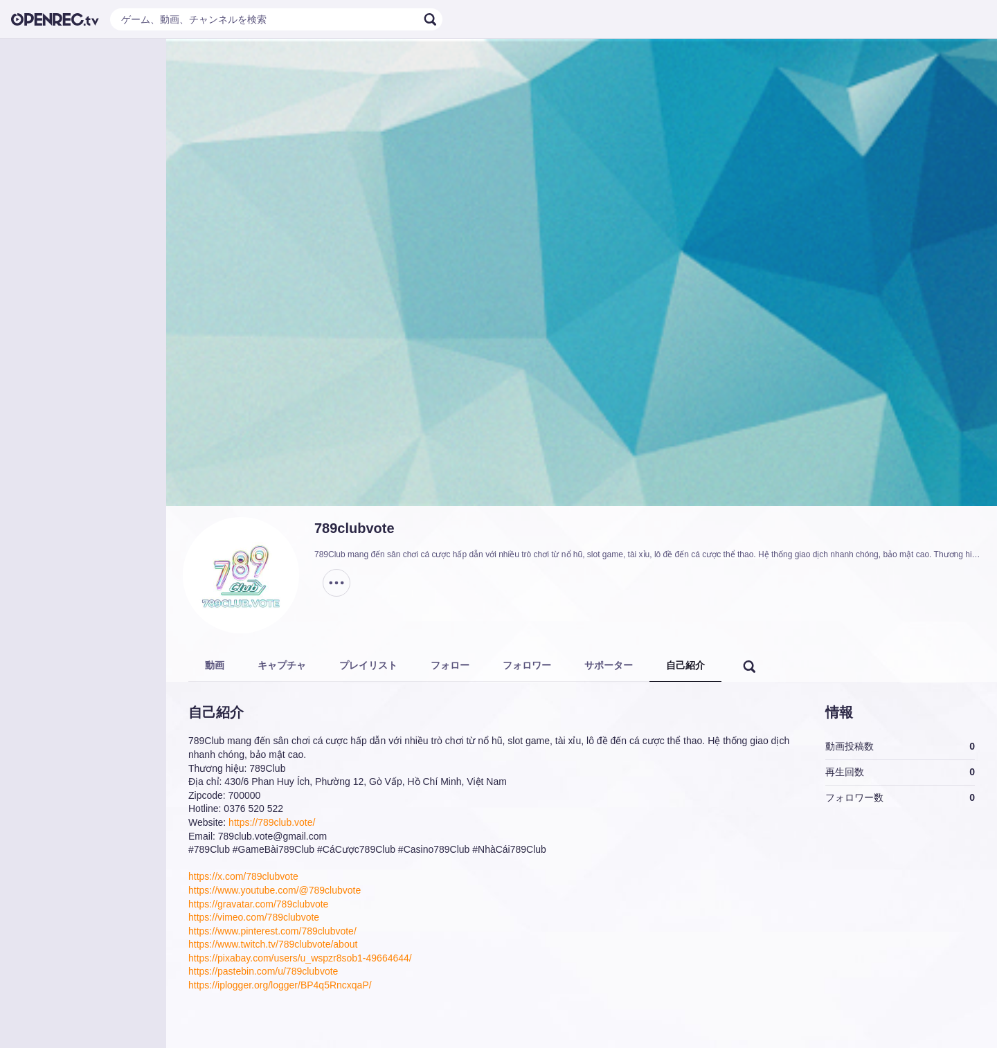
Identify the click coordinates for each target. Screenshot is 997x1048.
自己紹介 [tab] (685, 665)
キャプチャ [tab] (282, 665)
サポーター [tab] (608, 665)
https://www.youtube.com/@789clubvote (274, 890)
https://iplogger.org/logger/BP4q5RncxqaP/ (280, 985)
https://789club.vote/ (271, 822)
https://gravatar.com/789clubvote (258, 904)
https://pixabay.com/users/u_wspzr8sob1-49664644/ (300, 958)
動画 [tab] (214, 665)
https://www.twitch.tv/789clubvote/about (272, 944)
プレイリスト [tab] (368, 665)
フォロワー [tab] (527, 665)
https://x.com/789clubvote (243, 876)
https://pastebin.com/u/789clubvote (263, 971)
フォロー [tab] (450, 665)
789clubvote (354, 528)
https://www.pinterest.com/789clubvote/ (272, 931)
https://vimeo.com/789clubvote (253, 917)
